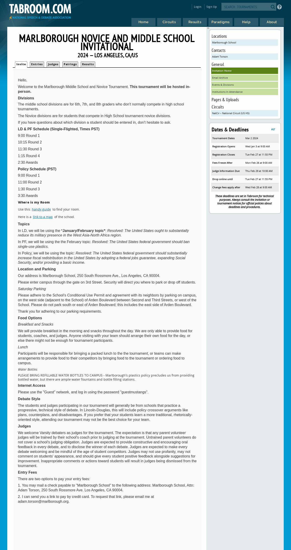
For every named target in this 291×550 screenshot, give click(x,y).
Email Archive (220, 77)
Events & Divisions (223, 84)
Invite (21, 64)
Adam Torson (220, 56)
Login (197, 7)
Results (88, 64)
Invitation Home (221, 70)
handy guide (41, 209)
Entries (37, 64)
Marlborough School (224, 42)
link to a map (43, 217)
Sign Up (211, 7)
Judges (53, 64)
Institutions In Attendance (227, 91)
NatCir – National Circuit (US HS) (230, 113)
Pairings (70, 64)
